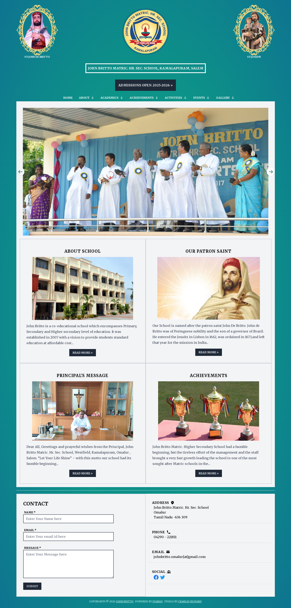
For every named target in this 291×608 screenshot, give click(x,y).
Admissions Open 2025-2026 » (145, 85)
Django (157, 601)
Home (67, 98)
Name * (30, 512)
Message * (32, 548)
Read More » (82, 352)
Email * (30, 530)
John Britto (124, 601)
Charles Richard (190, 601)
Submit (32, 586)
